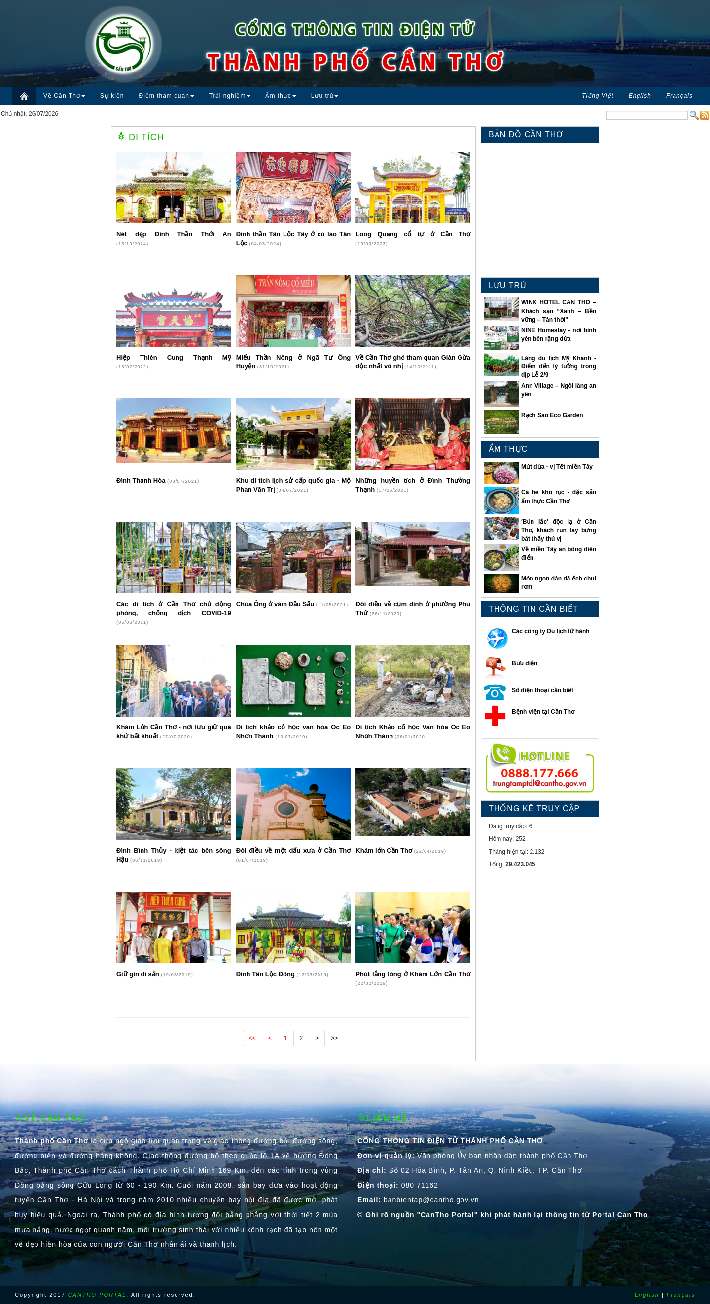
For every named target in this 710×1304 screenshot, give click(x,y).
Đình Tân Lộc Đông (266, 974)
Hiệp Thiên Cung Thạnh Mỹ (173, 357)
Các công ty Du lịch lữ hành (551, 631)
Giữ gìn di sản (138, 974)
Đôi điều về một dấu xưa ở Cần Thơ (293, 850)
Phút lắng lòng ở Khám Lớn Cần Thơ (412, 974)
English (647, 1295)
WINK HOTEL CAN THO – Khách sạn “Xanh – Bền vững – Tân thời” (558, 311)
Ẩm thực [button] (280, 95)
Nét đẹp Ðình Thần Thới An (173, 234)
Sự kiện (112, 95)
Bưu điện (524, 663)
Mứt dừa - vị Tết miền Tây (557, 466)
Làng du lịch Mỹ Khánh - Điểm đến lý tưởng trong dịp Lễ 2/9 (558, 366)
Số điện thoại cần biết (542, 690)
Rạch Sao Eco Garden (552, 415)
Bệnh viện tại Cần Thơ (543, 711)
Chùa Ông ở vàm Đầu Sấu (276, 604)
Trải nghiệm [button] (230, 95)
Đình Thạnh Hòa (141, 480)
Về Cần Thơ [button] (64, 95)
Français (681, 1295)
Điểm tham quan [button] (166, 95)
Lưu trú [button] (325, 95)
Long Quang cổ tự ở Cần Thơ (412, 234)
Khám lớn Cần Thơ (384, 850)
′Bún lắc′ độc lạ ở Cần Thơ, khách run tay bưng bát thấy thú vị (558, 530)
